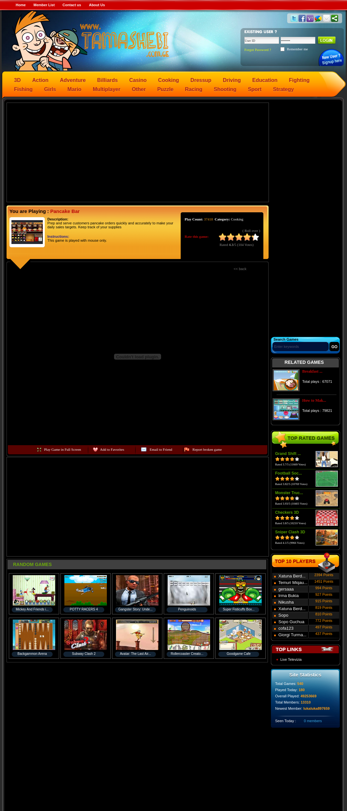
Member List (44, 5)
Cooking (168, 80)
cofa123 (285, 628)
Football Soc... (288, 473)
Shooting (225, 89)
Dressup (200, 80)
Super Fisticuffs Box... (239, 609)
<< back (240, 269)
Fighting (299, 80)
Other (139, 89)
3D (17, 80)
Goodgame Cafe (239, 654)
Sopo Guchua (291, 621)
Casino (138, 80)
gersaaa (286, 589)
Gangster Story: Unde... (135, 609)
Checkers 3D (287, 512)
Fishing (23, 89)
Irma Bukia (288, 595)
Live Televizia (291, 659)
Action (40, 80)
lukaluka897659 (316, 708)
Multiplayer (106, 89)
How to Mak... (314, 400)
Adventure (73, 80)
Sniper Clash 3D (290, 532)
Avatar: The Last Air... (135, 654)
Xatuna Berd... (292, 576)
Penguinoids (187, 609)
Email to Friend (161, 449)
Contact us (71, 5)
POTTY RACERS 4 (84, 609)
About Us (97, 5)
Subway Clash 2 (83, 654)
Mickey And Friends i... (32, 609)
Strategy (283, 89)
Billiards (107, 80)
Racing (193, 89)
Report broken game (207, 449)
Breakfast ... (312, 371)
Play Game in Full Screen (62, 449)
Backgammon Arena (32, 654)
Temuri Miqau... (292, 582)
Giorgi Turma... (292, 634)
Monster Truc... (289, 493)
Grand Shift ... (288, 453)
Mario (74, 89)
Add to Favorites (112, 449)
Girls (50, 89)
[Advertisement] (137, 152)
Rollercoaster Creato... (187, 654)
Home (21, 5)
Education (264, 80)
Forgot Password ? (257, 50)
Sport (255, 89)
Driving (232, 80)
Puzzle (165, 89)
